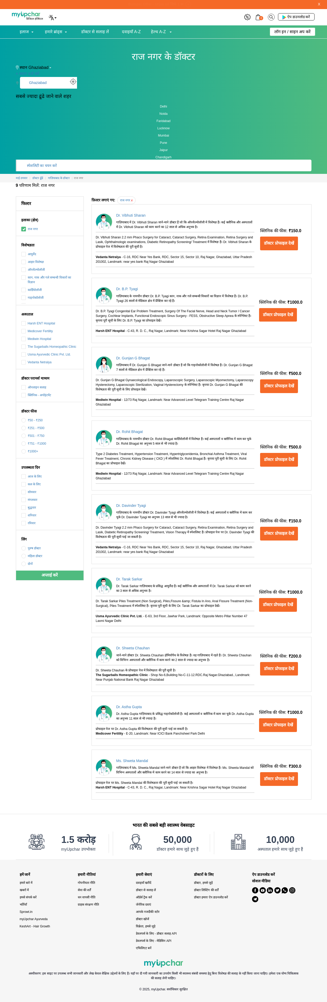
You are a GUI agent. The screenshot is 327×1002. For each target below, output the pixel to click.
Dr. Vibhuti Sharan (130, 215)
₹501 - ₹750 (33, 436)
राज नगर (29, 229)
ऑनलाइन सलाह (33, 387)
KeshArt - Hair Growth (35, 926)
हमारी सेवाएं (144, 875)
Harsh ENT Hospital (38, 323)
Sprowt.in (26, 912)
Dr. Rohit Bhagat (129, 432)
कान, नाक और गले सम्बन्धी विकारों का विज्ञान (46, 279)
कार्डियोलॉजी (31, 290)
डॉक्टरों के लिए (204, 875)
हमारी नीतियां (87, 875)
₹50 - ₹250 (32, 420)
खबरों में (24, 890)
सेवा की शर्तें (84, 890)
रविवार (28, 523)
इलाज (24, 32)
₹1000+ (29, 451)
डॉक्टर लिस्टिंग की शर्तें (206, 890)
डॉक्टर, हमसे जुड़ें (203, 883)
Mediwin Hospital (36, 339)
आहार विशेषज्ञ (32, 262)
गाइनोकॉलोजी (32, 297)
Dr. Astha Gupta (129, 707)
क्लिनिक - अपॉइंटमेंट (36, 395)
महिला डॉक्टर (31, 556)
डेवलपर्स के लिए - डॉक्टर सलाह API (156, 933)
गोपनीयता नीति (86, 883)
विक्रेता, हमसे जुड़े (145, 926)
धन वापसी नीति (87, 897)
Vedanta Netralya (36, 362)
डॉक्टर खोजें (142, 919)
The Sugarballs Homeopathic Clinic (48, 346)
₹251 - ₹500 (33, 428)
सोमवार (28, 492)
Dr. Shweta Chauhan (133, 648)
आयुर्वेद (28, 254)
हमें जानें (25, 875)
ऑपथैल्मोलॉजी (33, 269)
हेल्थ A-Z (159, 32)
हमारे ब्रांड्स (53, 32)
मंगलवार (29, 500)
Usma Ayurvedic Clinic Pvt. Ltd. (46, 354)
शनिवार (28, 515)
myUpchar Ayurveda (34, 919)
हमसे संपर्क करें (28, 897)
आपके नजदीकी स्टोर (147, 912)
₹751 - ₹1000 (33, 443)
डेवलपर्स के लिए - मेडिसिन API (153, 941)
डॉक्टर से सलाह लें (95, 32)
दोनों (27, 564)
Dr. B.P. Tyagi (127, 289)
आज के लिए (31, 476)
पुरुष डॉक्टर (31, 548)
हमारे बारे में (26, 883)
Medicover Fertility (37, 331)
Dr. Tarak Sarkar (129, 579)
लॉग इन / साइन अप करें (292, 32)
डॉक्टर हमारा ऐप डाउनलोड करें (211, 897)
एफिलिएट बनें (143, 948)
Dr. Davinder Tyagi (131, 505)
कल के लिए (31, 484)
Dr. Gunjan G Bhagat (133, 358)
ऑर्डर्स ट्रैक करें (144, 897)
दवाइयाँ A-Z (131, 32)
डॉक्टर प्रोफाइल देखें (279, 243)
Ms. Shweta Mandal (132, 761)
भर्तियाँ (23, 904)
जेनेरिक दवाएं (143, 904)
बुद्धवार (28, 507)
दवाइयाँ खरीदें (143, 883)
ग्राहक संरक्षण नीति (88, 904)
